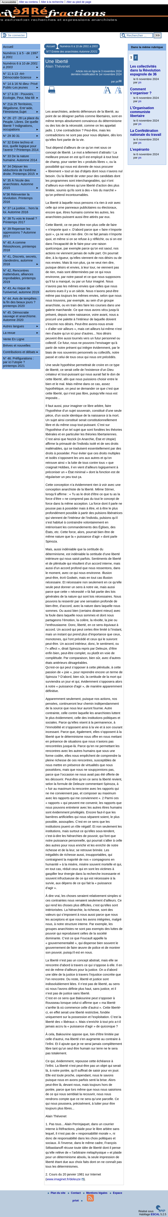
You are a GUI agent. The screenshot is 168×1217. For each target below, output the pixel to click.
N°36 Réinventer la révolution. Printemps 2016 (18, 198)
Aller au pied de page (78, 1)
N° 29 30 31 (20, 136)
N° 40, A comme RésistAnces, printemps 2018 (19, 246)
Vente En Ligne (13, 339)
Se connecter (16, 35)
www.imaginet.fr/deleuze (64, 1179)
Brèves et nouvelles (17, 345)
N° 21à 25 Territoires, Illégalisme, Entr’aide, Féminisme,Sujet (20, 107)
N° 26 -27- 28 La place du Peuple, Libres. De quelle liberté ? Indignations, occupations (21, 123)
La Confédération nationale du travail (145, 132)
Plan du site (57, 1192)
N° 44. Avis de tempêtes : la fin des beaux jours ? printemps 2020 (20, 302)
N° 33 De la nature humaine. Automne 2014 (20, 158)
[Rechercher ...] (136, 35)
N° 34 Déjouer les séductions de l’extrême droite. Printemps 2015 (20, 170)
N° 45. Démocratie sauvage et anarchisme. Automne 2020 (20, 316)
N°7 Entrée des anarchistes (71, 51)
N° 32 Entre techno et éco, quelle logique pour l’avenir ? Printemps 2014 (20, 147)
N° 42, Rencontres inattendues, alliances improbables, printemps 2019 (19, 276)
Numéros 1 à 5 (20, 55)
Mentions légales (95, 1192)
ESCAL (155, 1214)
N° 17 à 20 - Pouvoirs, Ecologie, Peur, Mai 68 (20, 95)
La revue (20, 333)
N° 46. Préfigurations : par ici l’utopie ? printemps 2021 (18, 362)
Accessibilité (9, 2)
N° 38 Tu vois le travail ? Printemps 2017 (20, 220)
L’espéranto (139, 149)
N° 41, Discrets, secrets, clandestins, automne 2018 (20, 260)
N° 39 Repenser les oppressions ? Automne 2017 (19, 232)
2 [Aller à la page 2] (135, 57)
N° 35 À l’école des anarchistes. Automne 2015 (20, 184)
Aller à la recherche (52, 1)
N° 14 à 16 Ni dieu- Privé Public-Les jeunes (20, 85)
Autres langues (20, 326)
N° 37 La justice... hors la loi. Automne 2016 (20, 210)
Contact (74, 1192)
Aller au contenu (28, 1)
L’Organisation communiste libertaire (142, 112)
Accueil (50, 46)
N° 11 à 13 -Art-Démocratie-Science (20, 75)
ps (117, 81)
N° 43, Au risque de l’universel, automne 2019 (21, 290)
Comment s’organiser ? (141, 91)
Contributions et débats (20, 352)
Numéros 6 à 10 (79, 46)
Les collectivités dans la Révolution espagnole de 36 (145, 70)
